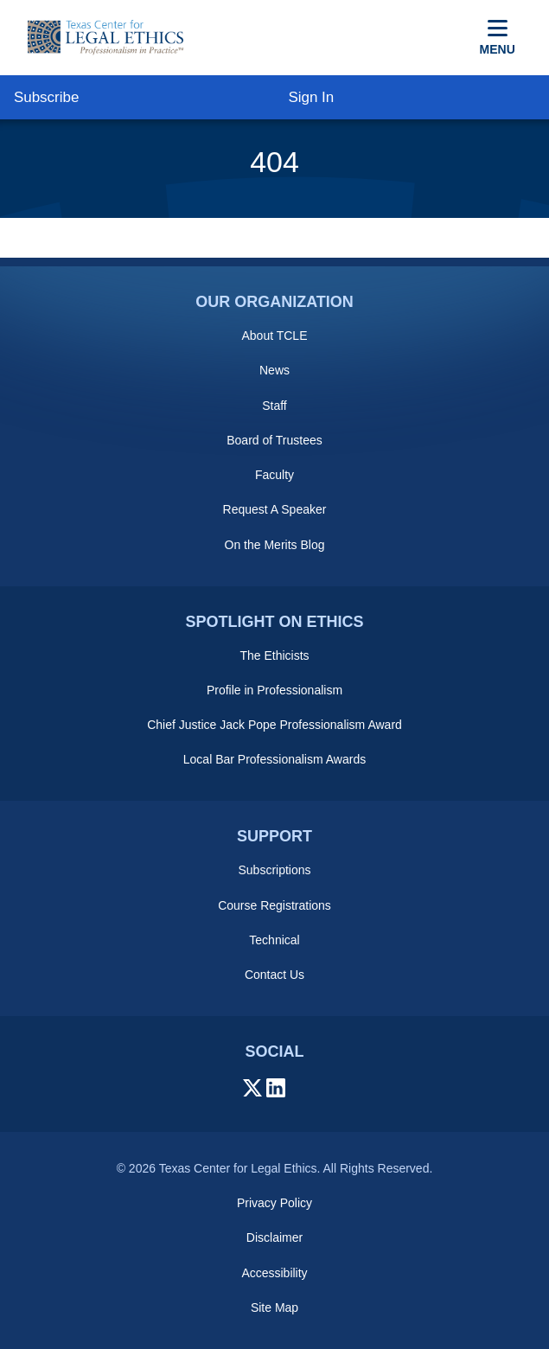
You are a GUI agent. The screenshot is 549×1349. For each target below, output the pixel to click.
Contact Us (274, 974)
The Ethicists (274, 655)
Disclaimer (274, 1237)
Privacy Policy (274, 1203)
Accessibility (274, 1273)
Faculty (274, 475)
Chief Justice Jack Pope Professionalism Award (274, 725)
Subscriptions (274, 870)
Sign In (311, 97)
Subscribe (47, 97)
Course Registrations (274, 905)
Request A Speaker (275, 509)
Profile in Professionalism (274, 690)
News (274, 370)
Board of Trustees (274, 440)
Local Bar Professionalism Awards (274, 759)
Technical (274, 940)
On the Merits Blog (275, 545)
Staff (274, 405)
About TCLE (274, 335)
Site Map (274, 1307)
